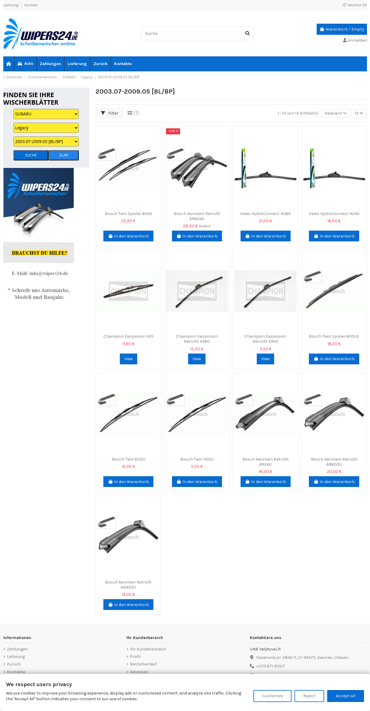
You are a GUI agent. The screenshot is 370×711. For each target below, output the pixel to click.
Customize (272, 695)
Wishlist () (354, 5)
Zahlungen (17, 649)
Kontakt (31, 5)
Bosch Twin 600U (128, 459)
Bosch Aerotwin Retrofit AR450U (128, 585)
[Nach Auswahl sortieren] (335, 113)
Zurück (14, 664)
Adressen (139, 671)
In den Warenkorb (128, 236)
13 (359, 113)
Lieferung (11, 5)
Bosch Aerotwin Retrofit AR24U (265, 462)
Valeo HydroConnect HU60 (265, 213)
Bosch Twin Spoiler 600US (334, 336)
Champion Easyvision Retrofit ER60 (197, 339)
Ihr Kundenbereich (148, 649)
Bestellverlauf (143, 664)
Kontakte (16, 671)
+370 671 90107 (270, 666)
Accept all (345, 695)
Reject (309, 695)
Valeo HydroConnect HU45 (334, 213)
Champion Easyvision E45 (128, 336)
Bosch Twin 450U (197, 459)
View (128, 358)
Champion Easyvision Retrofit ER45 (265, 339)
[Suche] (247, 33)
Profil (135, 656)
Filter (109, 113)
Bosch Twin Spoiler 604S (128, 213)
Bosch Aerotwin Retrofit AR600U (334, 462)
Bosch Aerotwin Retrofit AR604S (197, 216)
